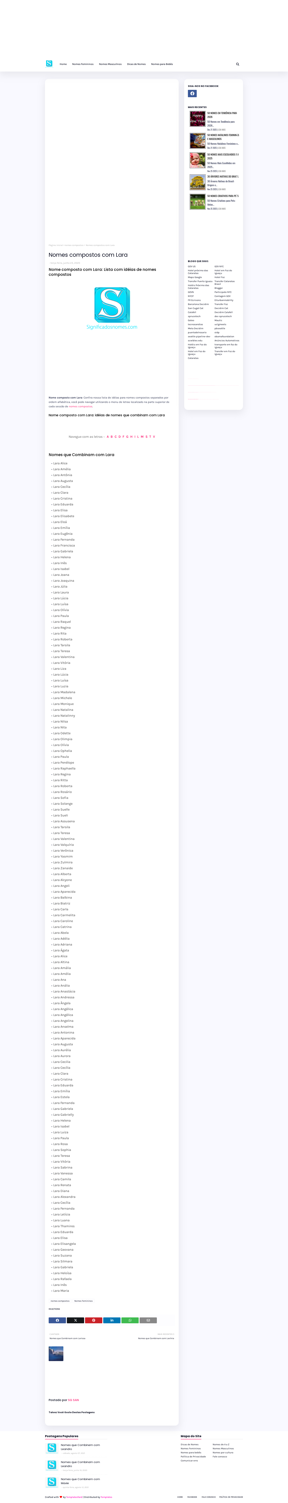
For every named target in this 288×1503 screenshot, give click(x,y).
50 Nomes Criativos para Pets (223, 196)
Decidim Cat (221, 308)
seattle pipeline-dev (199, 336)
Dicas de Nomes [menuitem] (136, 64)
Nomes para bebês (191, 1452)
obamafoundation (224, 336)
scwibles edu (195, 340)
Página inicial (56, 245)
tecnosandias (195, 324)
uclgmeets (220, 324)
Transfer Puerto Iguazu (200, 281)
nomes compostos (74, 245)
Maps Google (195, 277)
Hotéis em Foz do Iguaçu (197, 346)
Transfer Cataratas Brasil (225, 282)
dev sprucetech (223, 316)
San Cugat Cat (195, 308)
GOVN (191, 292)
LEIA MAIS (222, 129)
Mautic (218, 320)
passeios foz (189, 385)
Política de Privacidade (193, 1456)
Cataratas (193, 358)
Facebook (192, 1497)
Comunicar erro (189, 1460)
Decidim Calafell (224, 312)
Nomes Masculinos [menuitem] (110, 64)
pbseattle (220, 328)
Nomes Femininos (83, 1301)
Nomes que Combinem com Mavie (80, 1481)
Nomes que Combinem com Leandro (80, 1447)
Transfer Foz (221, 304)
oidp (217, 332)
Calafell (192, 312)
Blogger (219, 288)
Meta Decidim (195, 328)
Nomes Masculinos (223, 1448)
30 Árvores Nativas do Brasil (223, 176)
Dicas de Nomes (190, 1444)
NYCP (191, 296)
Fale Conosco (209, 1497)
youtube (188, 399)
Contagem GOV (223, 296)
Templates (106, 1497)
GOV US (192, 266)
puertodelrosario (197, 332)
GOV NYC (219, 266)
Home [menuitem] (63, 64)
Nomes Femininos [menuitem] (82, 64)
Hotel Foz (220, 277)
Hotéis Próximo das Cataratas (198, 286)
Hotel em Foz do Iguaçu (223, 272)
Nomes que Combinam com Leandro (80, 1464)
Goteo (191, 320)
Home (180, 1497)
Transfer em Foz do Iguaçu (225, 352)
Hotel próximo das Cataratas (198, 272)
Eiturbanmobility (224, 300)
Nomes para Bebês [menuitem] (162, 64)
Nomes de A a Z (221, 1444)
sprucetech (194, 316)
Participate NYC (223, 292)
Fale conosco (220, 1456)
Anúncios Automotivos (227, 340)
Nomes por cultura (223, 1452)
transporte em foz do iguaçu (226, 346)
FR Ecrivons (194, 300)
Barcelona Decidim (198, 304)
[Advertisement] (110, 31)
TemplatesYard (74, 1497)
